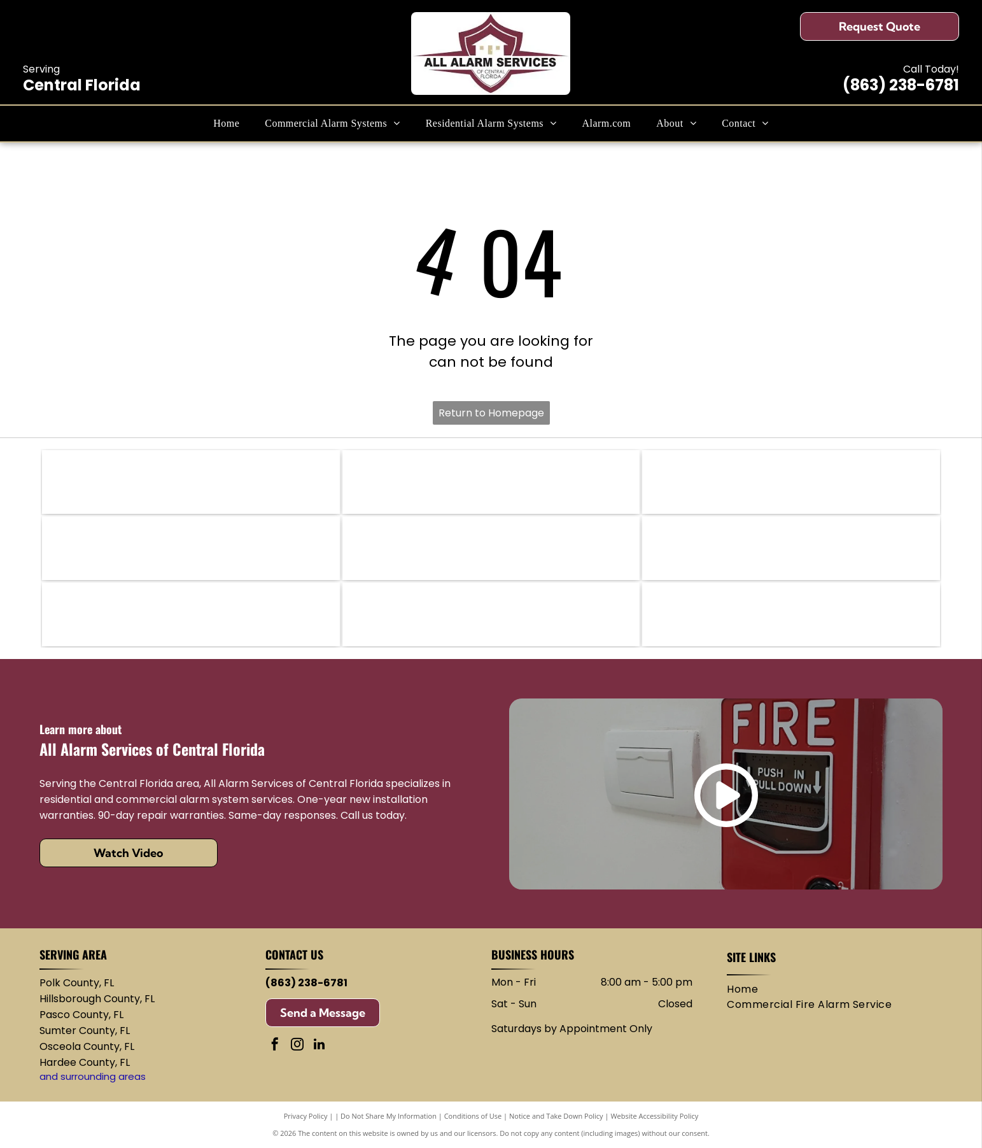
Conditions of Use (473, 1116)
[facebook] (274, 1046)
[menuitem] (226, 123)
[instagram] (297, 1046)
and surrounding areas (92, 1076)
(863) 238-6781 (901, 85)
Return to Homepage (491, 413)
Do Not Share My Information (388, 1116)
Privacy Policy (306, 1116)
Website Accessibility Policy (654, 1116)
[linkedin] (319, 1046)
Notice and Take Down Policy (556, 1116)
